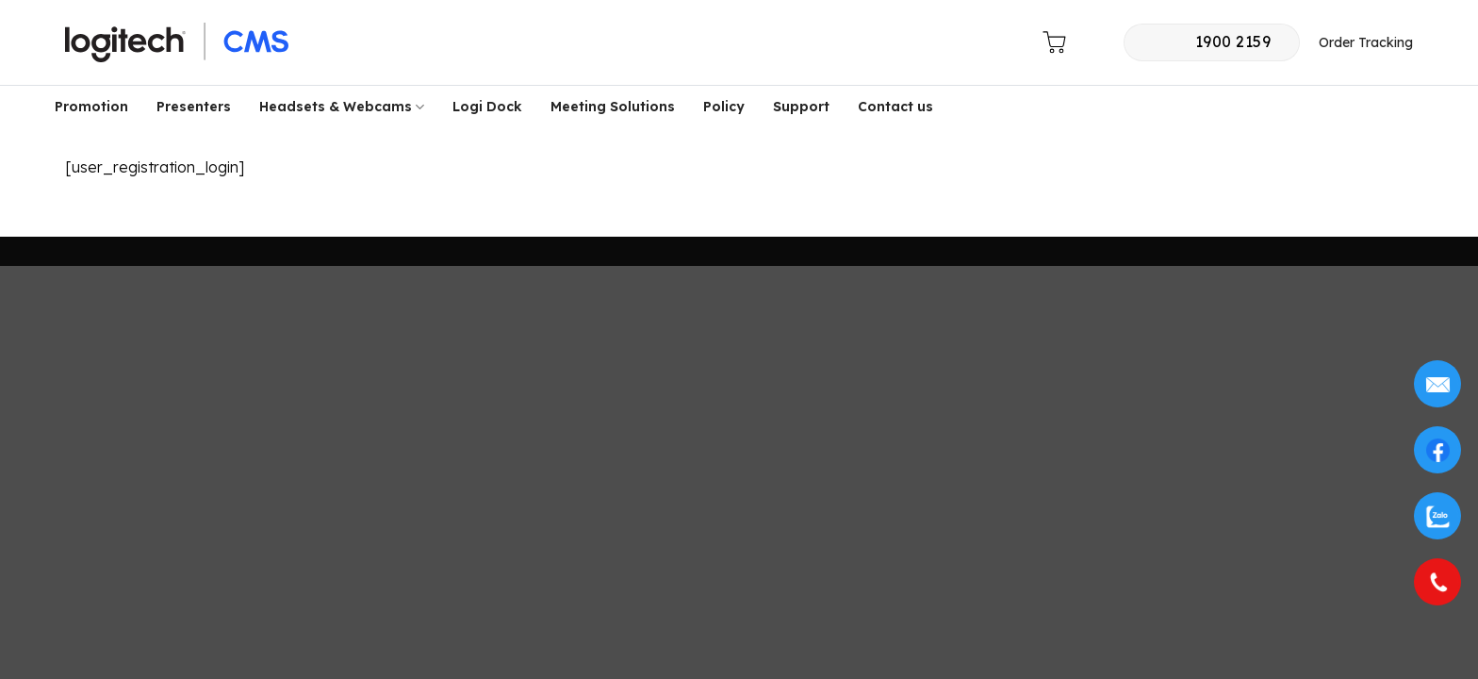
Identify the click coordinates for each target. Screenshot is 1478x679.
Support (801, 106)
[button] (1012, 46)
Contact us (895, 106)
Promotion (91, 106)
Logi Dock (487, 106)
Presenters (193, 106)
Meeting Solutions (612, 106)
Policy (724, 106)
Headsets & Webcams (341, 107)
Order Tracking (1366, 42)
